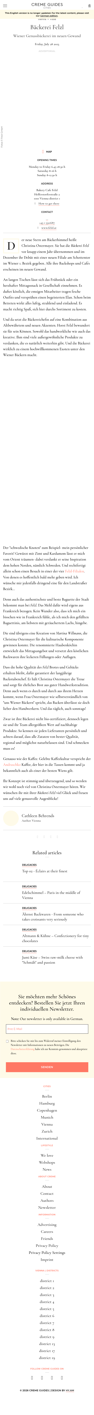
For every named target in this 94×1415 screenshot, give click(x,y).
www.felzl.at (48, 228)
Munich (47, 1117)
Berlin (47, 1096)
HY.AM (70, 1390)
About (47, 1186)
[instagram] (42, 1379)
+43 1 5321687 (47, 223)
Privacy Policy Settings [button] (47, 1252)
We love (47, 1155)
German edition (49, 15)
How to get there (48, 203)
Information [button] (47, 1214)
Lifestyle (47, 1145)
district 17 (47, 1350)
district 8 (47, 1329)
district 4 (47, 1301)
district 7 (47, 1322)
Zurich (47, 1131)
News (47, 1169)
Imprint (47, 1259)
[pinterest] (52, 1379)
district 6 (47, 1315)
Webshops (47, 1162)
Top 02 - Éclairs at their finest (44, 871)
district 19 (47, 1357)
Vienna (47, 1124)
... (47, 219)
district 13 (47, 1343)
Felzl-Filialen (74, 571)
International (47, 1138)
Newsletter (47, 1207)
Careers (47, 1231)
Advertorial (46, 51)
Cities (47, 1086)
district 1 (47, 1280)
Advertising (47, 1224)
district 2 (47, 1287)
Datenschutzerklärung (22, 1049)
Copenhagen (47, 1110)
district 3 (47, 1294)
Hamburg (47, 1103)
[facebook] (32, 1379)
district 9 (47, 1336)
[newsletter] (62, 1379)
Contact (47, 1193)
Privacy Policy (47, 1245)
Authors (47, 1200)
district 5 (47, 1308)
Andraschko (12, 764)
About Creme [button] (47, 1176)
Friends (47, 1238)
